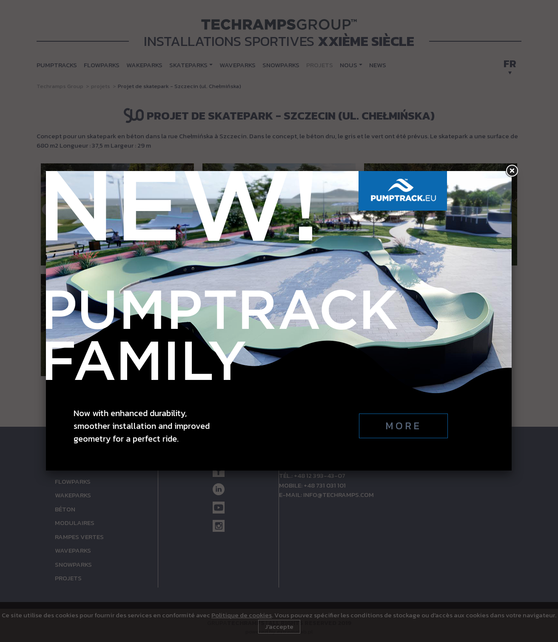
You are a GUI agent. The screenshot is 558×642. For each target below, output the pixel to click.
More (403, 425)
